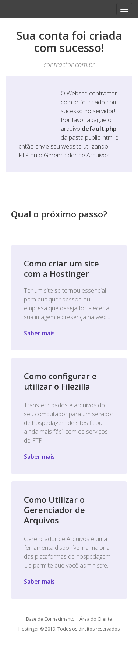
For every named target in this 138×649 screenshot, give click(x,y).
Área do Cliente (95, 619)
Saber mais (39, 333)
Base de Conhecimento (50, 619)
